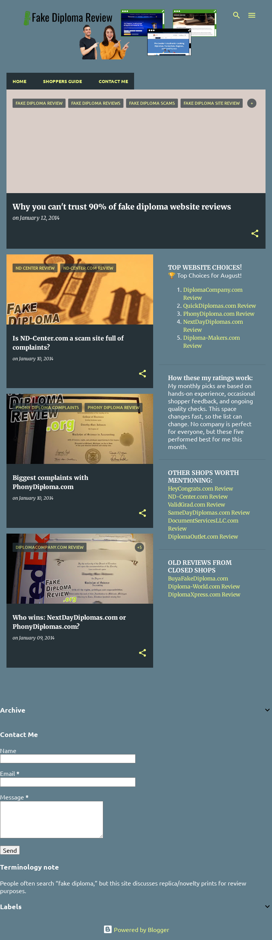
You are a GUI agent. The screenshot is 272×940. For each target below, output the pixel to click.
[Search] (236, 15)
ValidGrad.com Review (196, 504)
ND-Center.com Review (198, 496)
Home (19, 81)
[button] (254, 234)
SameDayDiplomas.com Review (209, 512)
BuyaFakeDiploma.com (198, 578)
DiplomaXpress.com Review (204, 594)
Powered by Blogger (136, 929)
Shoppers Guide (62, 81)
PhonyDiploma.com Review (218, 313)
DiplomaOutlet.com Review (203, 536)
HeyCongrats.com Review (200, 488)
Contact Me (113, 81)
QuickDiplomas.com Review (219, 305)
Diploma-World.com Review (204, 586)
